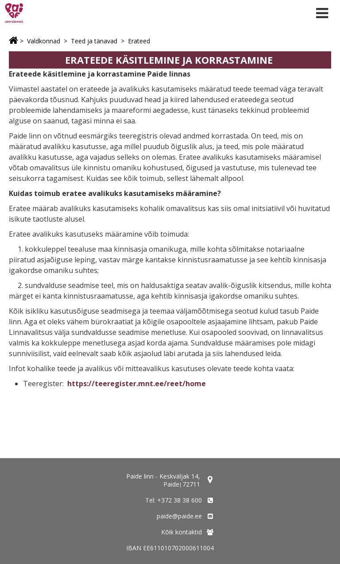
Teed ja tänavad (94, 41)
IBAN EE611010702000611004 (170, 548)
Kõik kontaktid (181, 532)
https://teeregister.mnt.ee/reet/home (136, 383)
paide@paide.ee (179, 516)
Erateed (139, 41)
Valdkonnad (43, 41)
